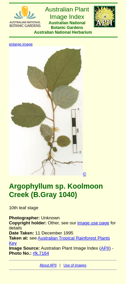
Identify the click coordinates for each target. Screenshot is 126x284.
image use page (93, 222)
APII (105, 248)
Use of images (75, 265)
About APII (48, 265)
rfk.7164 (41, 253)
